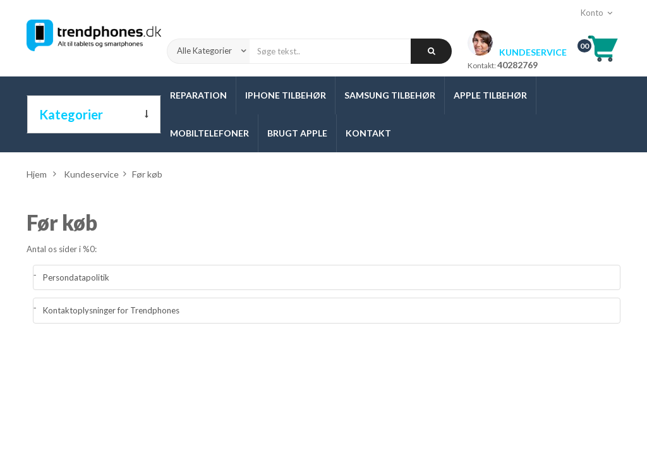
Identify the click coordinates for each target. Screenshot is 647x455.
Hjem (37, 174)
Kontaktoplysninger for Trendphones (111, 310)
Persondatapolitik (76, 277)
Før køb (62, 222)
